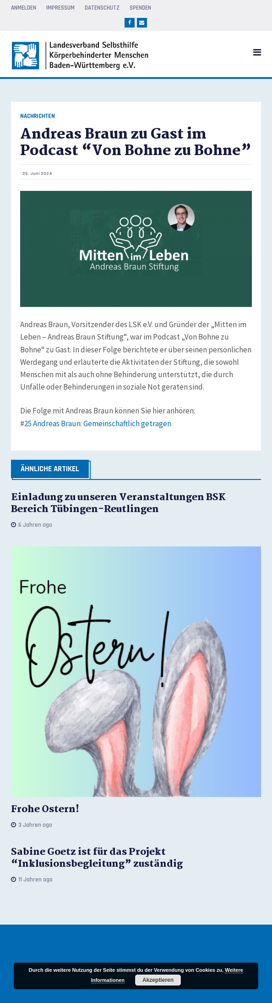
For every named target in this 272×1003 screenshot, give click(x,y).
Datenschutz (102, 7)
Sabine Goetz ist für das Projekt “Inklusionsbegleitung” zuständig (97, 858)
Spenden (140, 7)
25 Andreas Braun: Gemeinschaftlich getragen (97, 423)
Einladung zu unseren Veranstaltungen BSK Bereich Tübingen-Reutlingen (118, 503)
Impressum (60, 7)
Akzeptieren (158, 980)
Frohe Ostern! (45, 809)
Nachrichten (37, 116)
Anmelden (23, 7)
